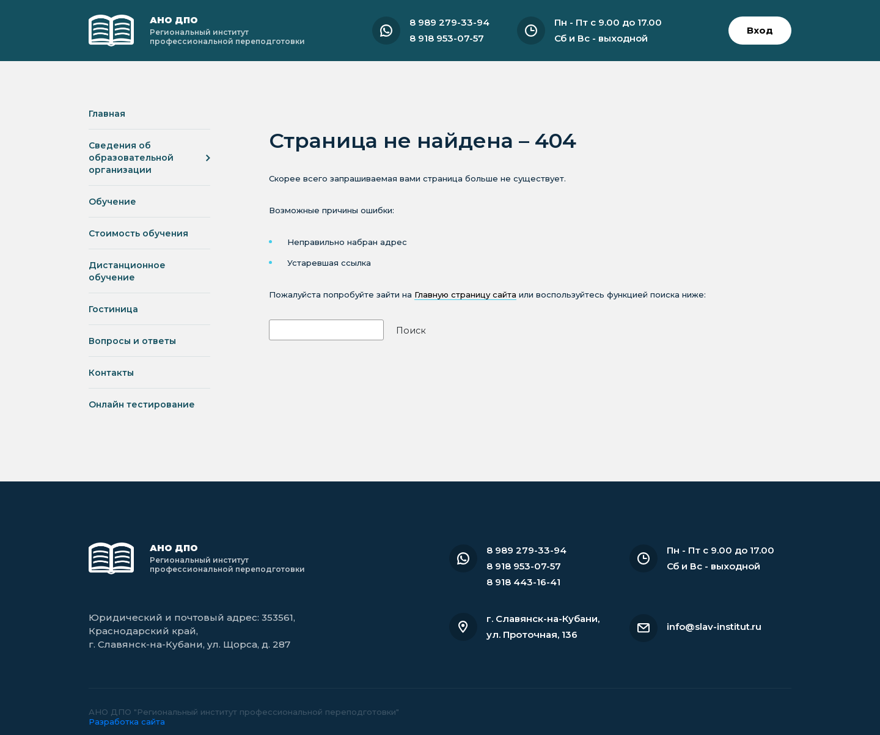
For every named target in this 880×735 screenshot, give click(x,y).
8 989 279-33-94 (449, 22)
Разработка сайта (127, 721)
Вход (760, 30)
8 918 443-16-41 (523, 582)
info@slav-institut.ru (714, 626)
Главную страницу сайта (465, 294)
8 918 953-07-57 (446, 38)
